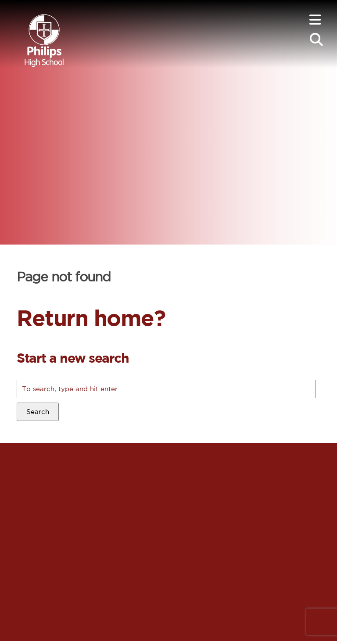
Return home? (91, 317)
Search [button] (37, 411)
